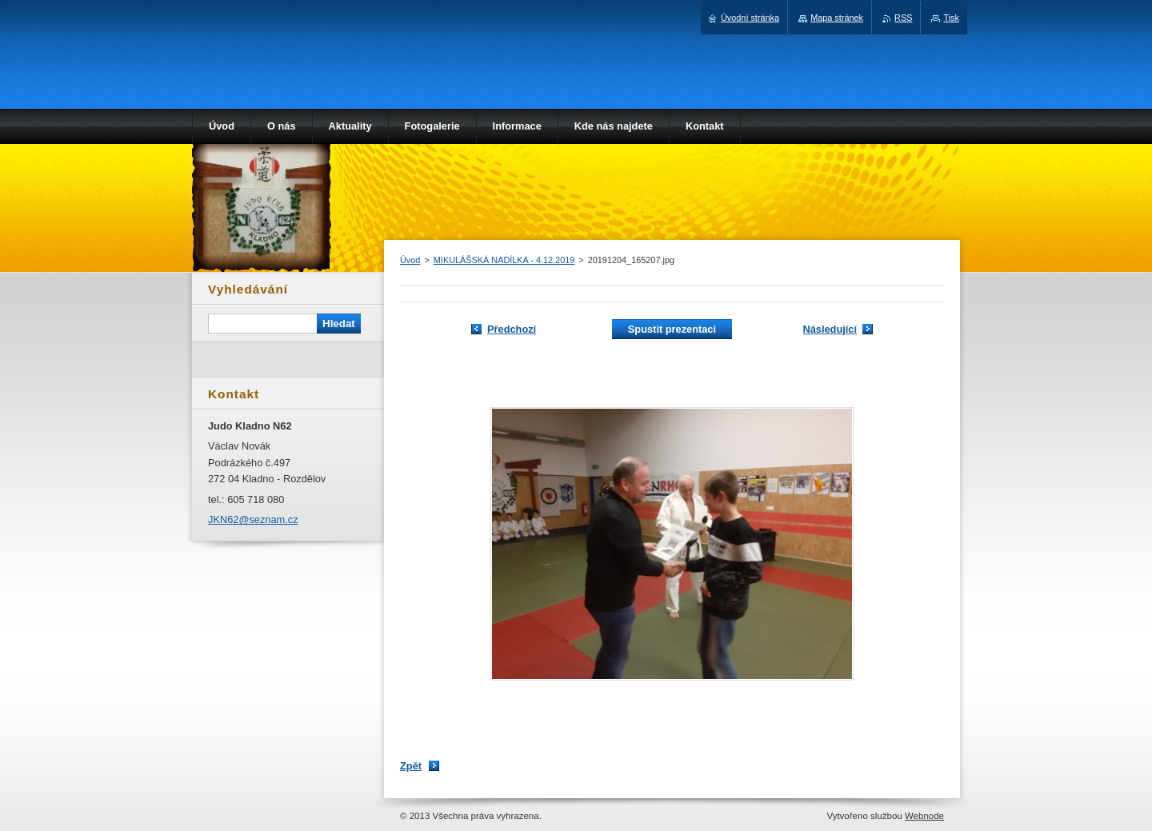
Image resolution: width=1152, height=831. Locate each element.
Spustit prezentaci (672, 329)
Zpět (411, 766)
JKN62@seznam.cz (253, 519)
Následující (829, 329)
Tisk (951, 17)
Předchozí (511, 329)
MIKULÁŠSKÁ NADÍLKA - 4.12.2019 (504, 260)
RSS (903, 17)
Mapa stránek (836, 17)
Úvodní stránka (750, 17)
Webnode (924, 816)
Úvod (410, 260)
